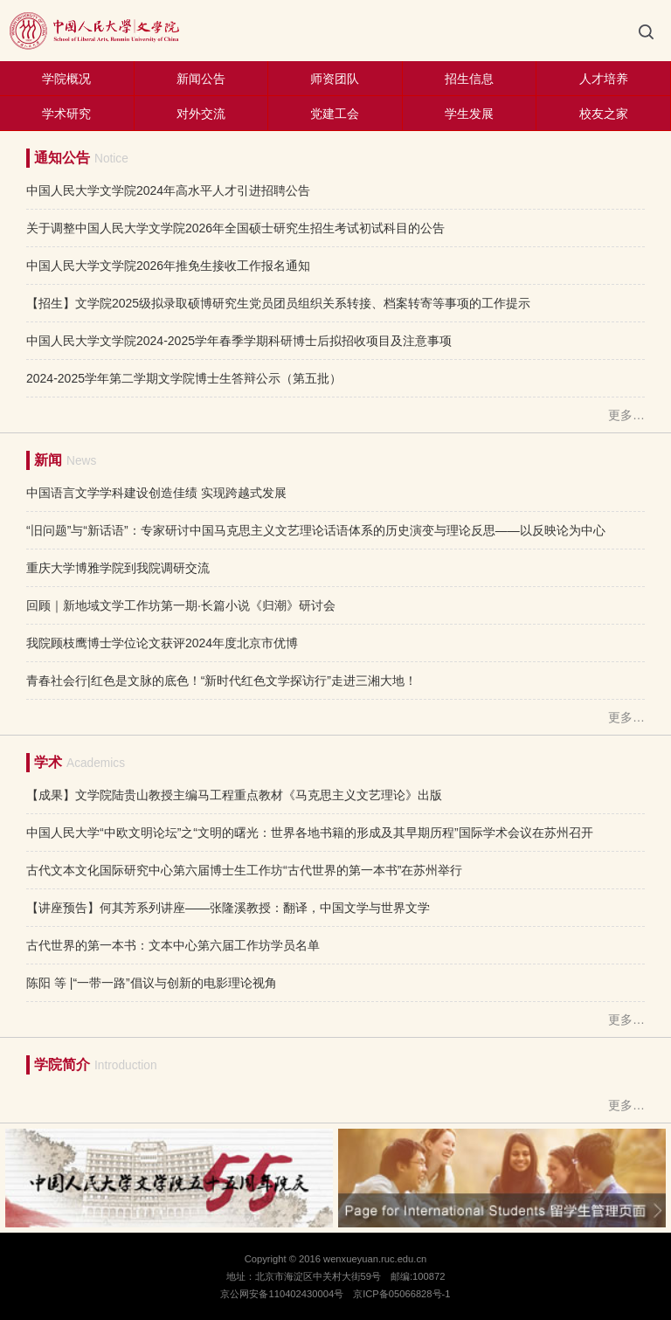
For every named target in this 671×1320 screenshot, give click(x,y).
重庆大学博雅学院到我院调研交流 (118, 568)
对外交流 (200, 114)
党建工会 (334, 114)
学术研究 (66, 114)
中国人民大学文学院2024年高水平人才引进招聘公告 (168, 190)
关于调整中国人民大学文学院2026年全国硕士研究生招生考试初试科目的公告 (235, 228)
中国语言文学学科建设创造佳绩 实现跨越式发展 (156, 493)
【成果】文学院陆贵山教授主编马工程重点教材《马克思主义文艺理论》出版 (234, 795)
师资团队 (334, 79)
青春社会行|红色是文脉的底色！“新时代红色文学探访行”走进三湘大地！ (221, 681)
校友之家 (603, 114)
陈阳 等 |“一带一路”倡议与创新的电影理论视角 (151, 983)
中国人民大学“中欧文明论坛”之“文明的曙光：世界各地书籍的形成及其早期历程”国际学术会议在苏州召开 (309, 833)
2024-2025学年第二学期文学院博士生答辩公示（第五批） (184, 378)
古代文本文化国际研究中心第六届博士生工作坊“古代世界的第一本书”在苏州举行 (244, 870)
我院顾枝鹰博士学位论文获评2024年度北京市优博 (162, 643)
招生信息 (469, 79)
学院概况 (66, 79)
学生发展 (469, 114)
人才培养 (603, 79)
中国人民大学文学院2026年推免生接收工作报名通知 (168, 266)
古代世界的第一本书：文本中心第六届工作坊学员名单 (173, 945)
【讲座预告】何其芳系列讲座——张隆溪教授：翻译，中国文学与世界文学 (228, 908)
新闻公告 (200, 79)
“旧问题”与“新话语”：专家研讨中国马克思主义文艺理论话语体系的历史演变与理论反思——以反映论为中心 (315, 530)
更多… (626, 415)
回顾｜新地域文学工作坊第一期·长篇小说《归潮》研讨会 (181, 605)
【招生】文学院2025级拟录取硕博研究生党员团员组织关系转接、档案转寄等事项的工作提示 (278, 303)
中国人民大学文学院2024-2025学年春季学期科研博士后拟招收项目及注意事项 (239, 341)
